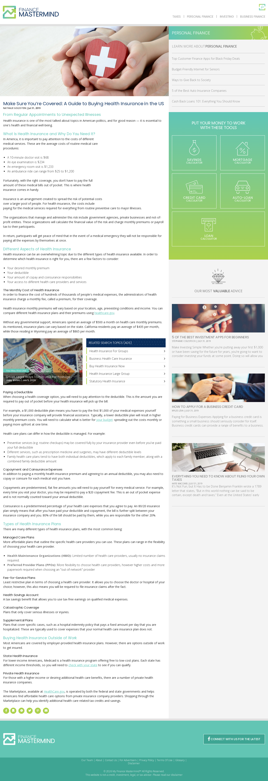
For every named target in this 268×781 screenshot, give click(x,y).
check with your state (82, 665)
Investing (227, 16)
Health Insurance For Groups (108, 351)
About (99, 760)
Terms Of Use (165, 760)
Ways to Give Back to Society (191, 80)
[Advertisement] (134, 171)
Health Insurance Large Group (109, 374)
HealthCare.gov (54, 691)
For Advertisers (128, 760)
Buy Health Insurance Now (107, 366)
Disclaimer (134, 763)
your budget (104, 420)
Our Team (87, 760)
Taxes (177, 16)
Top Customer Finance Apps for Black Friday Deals (206, 59)
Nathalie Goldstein (14, 108)
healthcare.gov (104, 313)
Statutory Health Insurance (107, 381)
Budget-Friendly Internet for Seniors (196, 69)
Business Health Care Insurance (110, 359)
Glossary (180, 760)
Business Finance (252, 16)
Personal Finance (200, 16)
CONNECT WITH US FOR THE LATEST (234, 739)
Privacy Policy (146, 760)
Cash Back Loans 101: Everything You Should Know (206, 101)
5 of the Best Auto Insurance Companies (199, 91)
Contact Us (111, 760)
